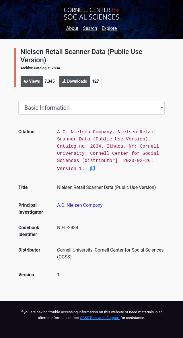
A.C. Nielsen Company (79, 205)
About (72, 28)
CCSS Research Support (100, 318)
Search (90, 28)
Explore (109, 28)
